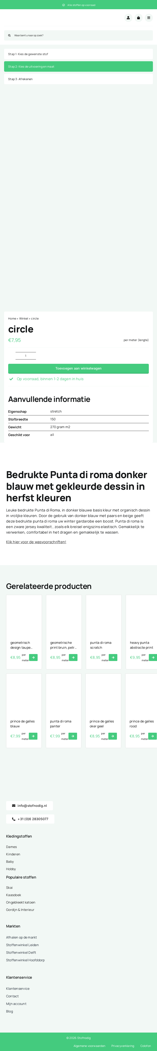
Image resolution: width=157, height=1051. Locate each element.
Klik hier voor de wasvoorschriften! (36, 541)
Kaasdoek (13, 895)
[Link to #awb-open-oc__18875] (149, 18)
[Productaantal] (26, 355)
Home (12, 318)
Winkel (23, 318)
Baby (10, 861)
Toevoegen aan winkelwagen (78, 368)
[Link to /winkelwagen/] (139, 18)
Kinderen (13, 854)
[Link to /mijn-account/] (128, 18)
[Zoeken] (9, 35)
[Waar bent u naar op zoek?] (78, 35)
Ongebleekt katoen (21, 902)
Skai (9, 887)
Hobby (11, 869)
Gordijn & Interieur (20, 909)
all (52, 434)
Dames (11, 847)
